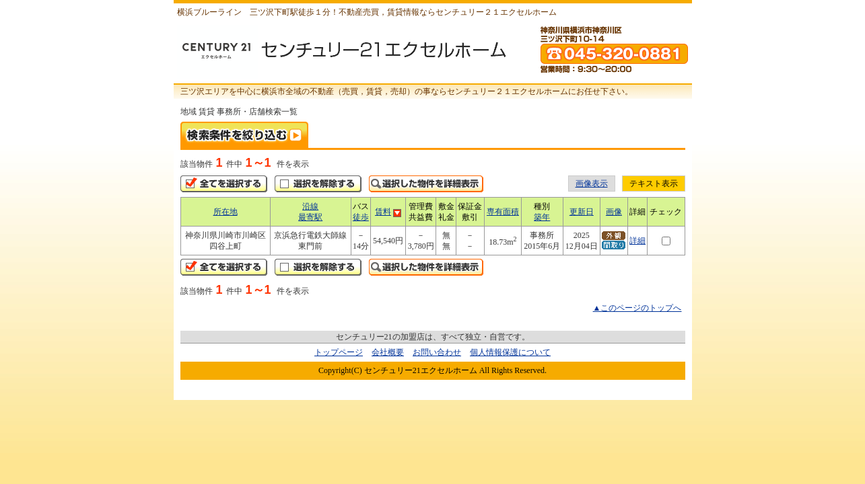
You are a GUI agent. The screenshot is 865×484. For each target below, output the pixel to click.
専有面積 (503, 211)
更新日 (581, 211)
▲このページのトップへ (637, 308)
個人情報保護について (510, 352)
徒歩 (361, 217)
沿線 (310, 206)
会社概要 (388, 352)
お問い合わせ (437, 352)
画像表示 (592, 183)
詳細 (637, 240)
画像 (614, 211)
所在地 (225, 211)
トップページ (338, 352)
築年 (542, 217)
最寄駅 (310, 217)
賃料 (383, 211)
